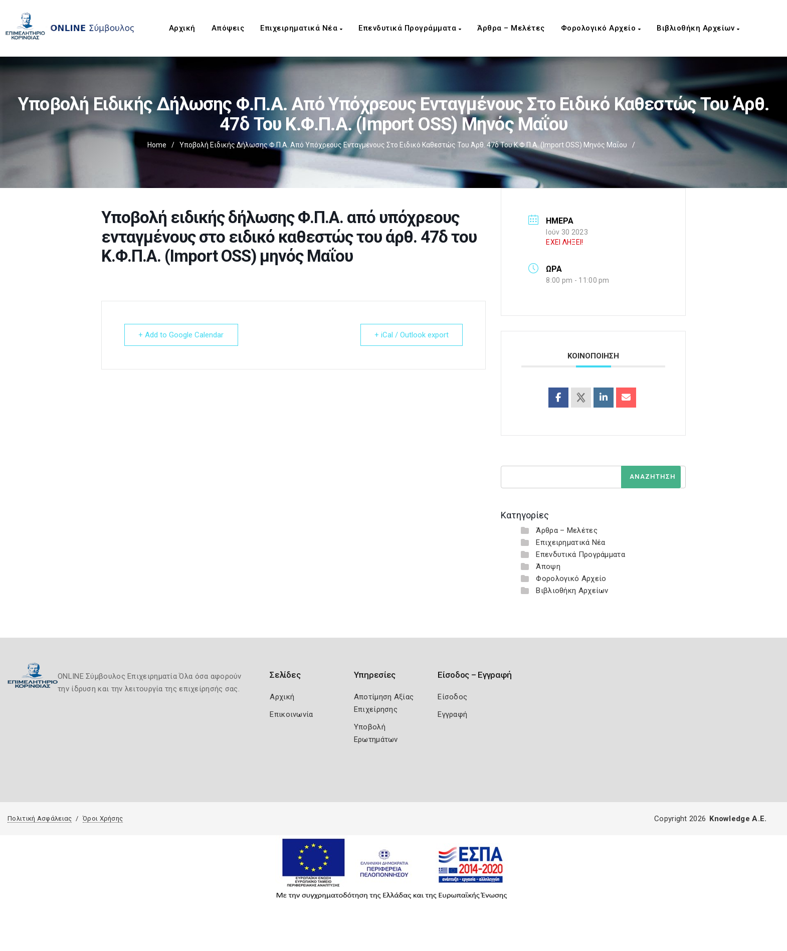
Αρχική (182, 28)
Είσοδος (452, 696)
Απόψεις (228, 28)
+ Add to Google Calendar (181, 334)
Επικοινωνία (291, 714)
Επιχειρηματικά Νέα (301, 28)
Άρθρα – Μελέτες (511, 28)
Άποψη (548, 566)
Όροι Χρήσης (103, 818)
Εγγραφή (452, 714)
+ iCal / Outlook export (411, 334)
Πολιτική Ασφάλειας (40, 818)
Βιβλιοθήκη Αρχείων (698, 28)
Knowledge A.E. (737, 818)
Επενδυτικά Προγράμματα (409, 28)
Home (156, 145)
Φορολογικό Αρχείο (601, 28)
